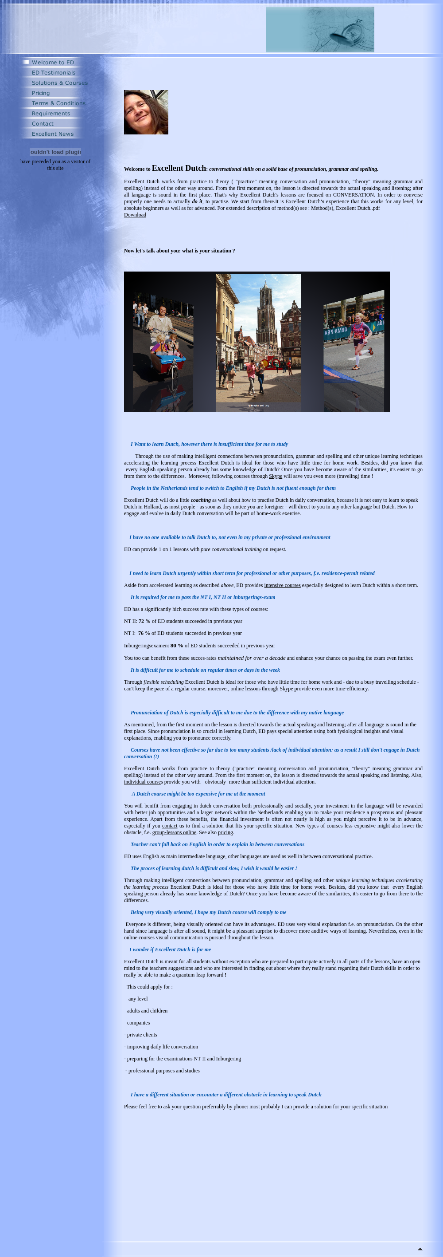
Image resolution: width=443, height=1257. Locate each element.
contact (170, 826)
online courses (139, 937)
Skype (275, 476)
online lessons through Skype (262, 689)
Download (135, 215)
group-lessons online (174, 832)
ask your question (182, 1106)
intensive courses (282, 585)
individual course (142, 782)
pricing (225, 832)
